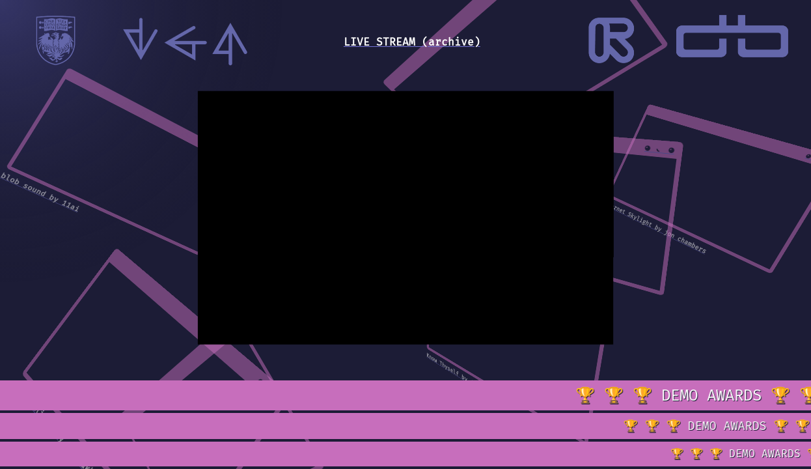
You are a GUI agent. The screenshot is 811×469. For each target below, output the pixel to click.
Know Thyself (442, 365)
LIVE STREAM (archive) (412, 42)
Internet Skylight (627, 214)
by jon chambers (680, 239)
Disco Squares (488, 253)
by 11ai (64, 203)
